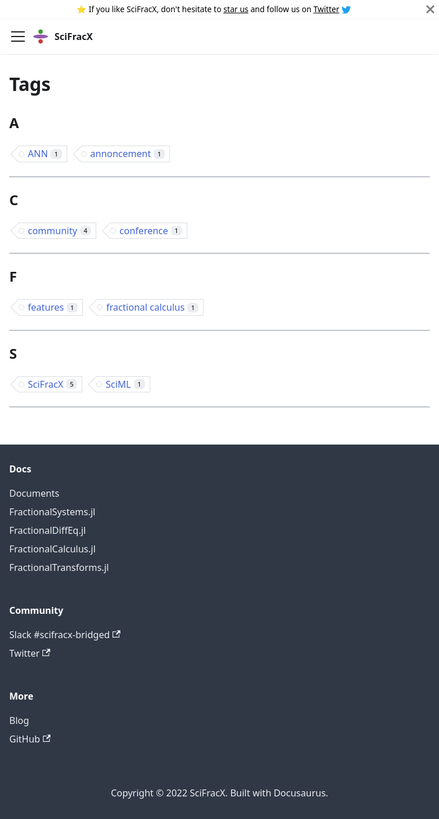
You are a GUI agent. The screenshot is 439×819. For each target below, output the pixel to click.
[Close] (430, 9)
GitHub (29, 739)
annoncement (127, 153)
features (53, 307)
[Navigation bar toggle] (18, 36)
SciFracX (52, 384)
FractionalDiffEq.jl (47, 530)
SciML (125, 384)
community (59, 230)
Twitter (327, 8)
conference (150, 230)
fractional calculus (152, 307)
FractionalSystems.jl (52, 511)
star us (235, 8)
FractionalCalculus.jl (52, 549)
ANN (45, 153)
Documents (34, 493)
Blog (19, 720)
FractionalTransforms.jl (59, 567)
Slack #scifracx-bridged (65, 634)
